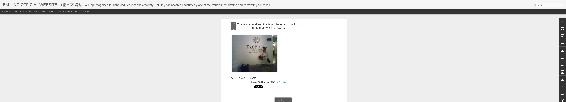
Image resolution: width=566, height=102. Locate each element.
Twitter (58, 11)
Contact (85, 11)
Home (18, 11)
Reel (25, 11)
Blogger (300, 100)
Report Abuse (309, 100)
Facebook (67, 11)
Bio (30, 11)
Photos (77, 11)
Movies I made (47, 11)
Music (36, 11)
